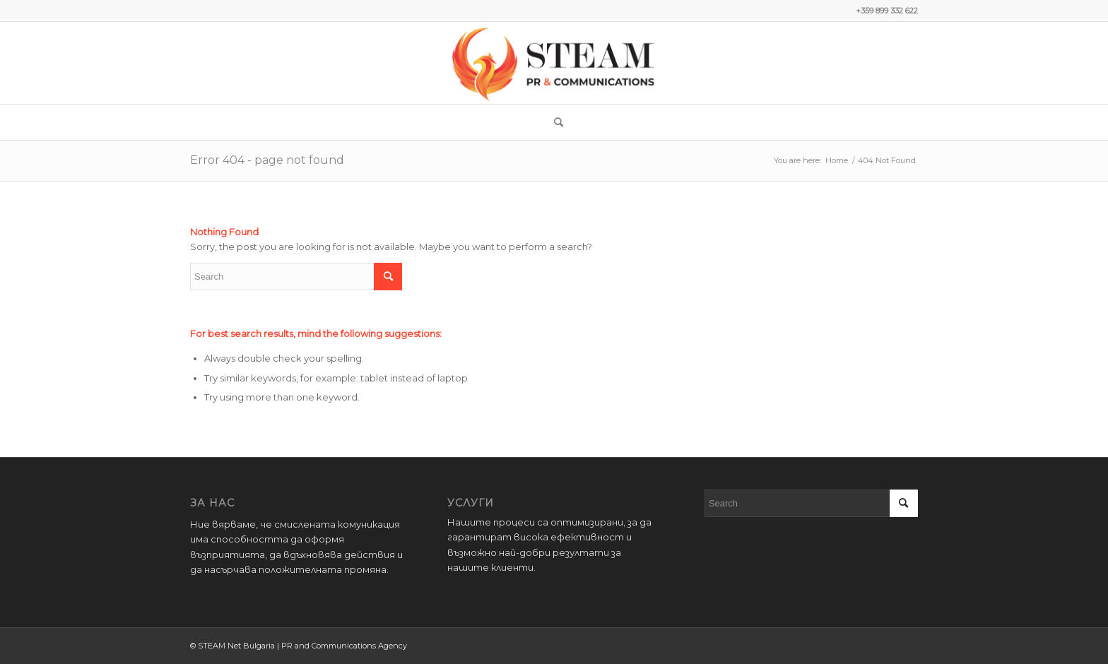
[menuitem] (554, 122)
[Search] (554, 122)
